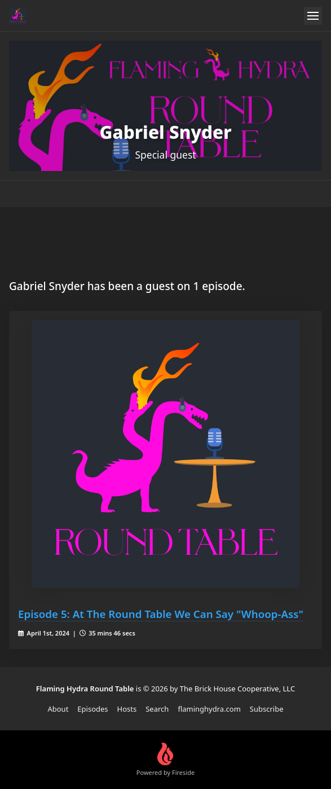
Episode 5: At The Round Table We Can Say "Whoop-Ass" (160, 614)
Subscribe (267, 709)
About (57, 709)
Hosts (127, 709)
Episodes (92, 709)
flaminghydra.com (209, 709)
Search (157, 709)
